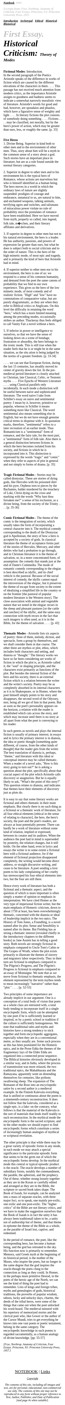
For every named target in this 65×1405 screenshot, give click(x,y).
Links (45, 1371)
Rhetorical (9, 23)
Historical (51, 20)
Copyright (32, 1378)
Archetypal (26, 20)
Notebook (8, 2)
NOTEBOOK (26, 1371)
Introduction (10, 20)
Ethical (39, 20)
